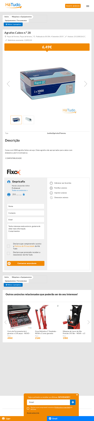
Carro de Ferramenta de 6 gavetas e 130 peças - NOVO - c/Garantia (18, 332)
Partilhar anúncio (60, 188)
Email (53, 418)
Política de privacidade (62, 407)
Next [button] (85, 84)
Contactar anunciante (27, 263)
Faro (9, 336)
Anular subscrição (33, 413)
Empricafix (18, 181)
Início (7, 277)
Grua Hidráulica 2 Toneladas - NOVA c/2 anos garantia (46, 332)
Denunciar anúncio (61, 197)
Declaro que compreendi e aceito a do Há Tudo (27, 246)
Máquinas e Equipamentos (22, 277)
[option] (47, 83)
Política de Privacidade (24, 246)
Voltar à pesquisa (13, 24)
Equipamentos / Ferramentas (16, 281)
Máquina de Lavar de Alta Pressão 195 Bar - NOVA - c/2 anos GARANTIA (74, 332)
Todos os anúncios (19, 190)
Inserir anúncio (73, 6)
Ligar (6, 418)
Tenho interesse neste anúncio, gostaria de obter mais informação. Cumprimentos (25, 231)
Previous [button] (8, 84)
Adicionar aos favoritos (62, 183)
